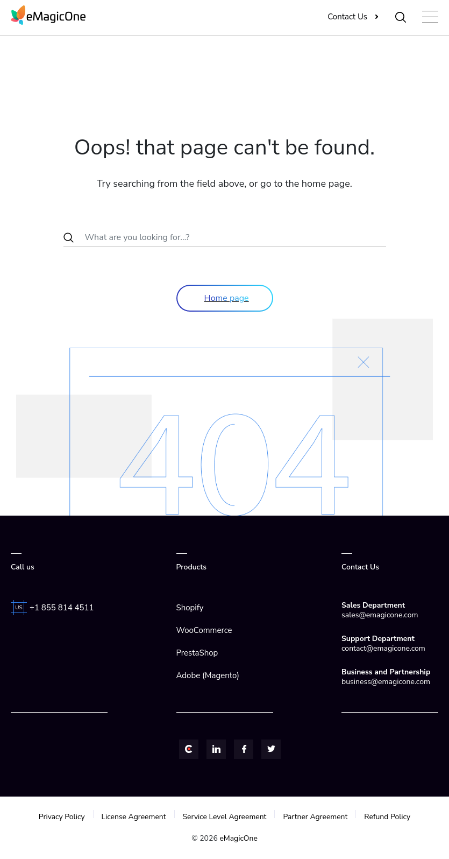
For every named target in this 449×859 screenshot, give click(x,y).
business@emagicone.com (385, 682)
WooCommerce (204, 630)
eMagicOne (238, 838)
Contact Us (348, 16)
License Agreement (133, 817)
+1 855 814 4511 (62, 607)
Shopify (190, 607)
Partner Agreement (315, 817)
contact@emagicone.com (383, 648)
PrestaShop (197, 652)
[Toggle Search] (401, 17)
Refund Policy (388, 817)
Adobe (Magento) (207, 675)
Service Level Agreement (224, 817)
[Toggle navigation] (430, 17)
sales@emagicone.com (379, 615)
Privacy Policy (61, 817)
